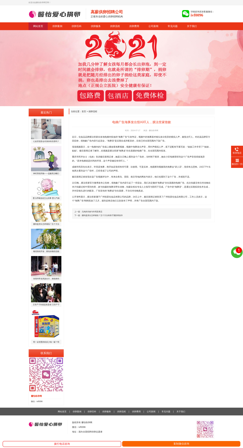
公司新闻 (153, 26)
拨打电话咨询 (62, 443)
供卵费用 (134, 26)
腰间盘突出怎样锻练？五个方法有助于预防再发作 (102, 215)
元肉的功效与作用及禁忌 (92, 212)
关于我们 (192, 26)
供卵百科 (77, 26)
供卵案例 (57, 26)
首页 (84, 111)
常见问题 (173, 26)
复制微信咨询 (181, 443)
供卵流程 (115, 26)
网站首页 (38, 26)
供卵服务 (96, 26)
